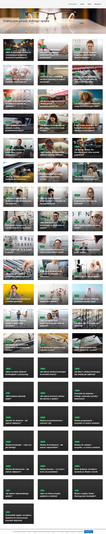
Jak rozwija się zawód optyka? (87, 276)
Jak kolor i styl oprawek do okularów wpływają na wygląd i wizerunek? (53, 79)
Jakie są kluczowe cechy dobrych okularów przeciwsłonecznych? (16, 128)
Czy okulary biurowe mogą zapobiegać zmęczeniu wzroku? (51, 176)
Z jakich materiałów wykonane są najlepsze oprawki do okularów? (18, 103)
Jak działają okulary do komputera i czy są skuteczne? (15, 152)
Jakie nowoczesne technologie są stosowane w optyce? (52, 225)
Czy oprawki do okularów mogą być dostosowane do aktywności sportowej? (85, 79)
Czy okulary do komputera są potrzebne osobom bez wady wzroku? (52, 128)
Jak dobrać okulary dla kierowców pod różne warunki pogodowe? (86, 152)
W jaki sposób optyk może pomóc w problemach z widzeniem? (51, 274)
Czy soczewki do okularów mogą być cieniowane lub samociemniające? (85, 55)
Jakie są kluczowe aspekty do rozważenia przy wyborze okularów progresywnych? (18, 55)
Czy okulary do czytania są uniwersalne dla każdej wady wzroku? (17, 347)
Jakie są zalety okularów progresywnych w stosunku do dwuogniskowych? (52, 201)
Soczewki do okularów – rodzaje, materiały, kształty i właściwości (86, 396)
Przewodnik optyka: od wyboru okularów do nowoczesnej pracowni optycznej (18, 517)
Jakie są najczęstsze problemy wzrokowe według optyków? (52, 323)
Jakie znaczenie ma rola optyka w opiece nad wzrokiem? (15, 323)
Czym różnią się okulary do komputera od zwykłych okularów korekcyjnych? (85, 128)
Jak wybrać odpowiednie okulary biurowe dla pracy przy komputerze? (18, 201)
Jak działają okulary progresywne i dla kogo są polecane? (85, 201)
